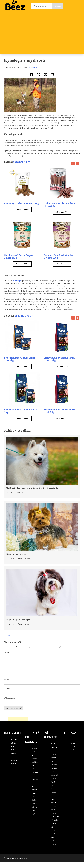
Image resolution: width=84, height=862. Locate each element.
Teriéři (53, 782)
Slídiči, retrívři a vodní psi (54, 833)
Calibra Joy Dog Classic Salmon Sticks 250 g (59, 204)
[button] (31, 75)
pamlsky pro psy (21, 161)
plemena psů (10, 635)
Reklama (14, 764)
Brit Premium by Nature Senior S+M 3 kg (19, 359)
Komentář (8, 652)
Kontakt (14, 760)
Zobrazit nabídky (22, 209)
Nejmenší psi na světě (16, 554)
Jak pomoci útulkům (34, 758)
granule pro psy (24, 315)
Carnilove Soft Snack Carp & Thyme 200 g (18, 256)
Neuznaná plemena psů (54, 792)
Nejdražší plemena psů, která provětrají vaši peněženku (32, 488)
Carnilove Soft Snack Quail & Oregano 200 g (58, 256)
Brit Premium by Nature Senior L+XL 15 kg (59, 359)
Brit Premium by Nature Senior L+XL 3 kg (59, 410)
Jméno (7, 679)
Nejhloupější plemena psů (18, 619)
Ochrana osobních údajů (14, 753)
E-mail (7, 689)
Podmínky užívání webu (14, 743)
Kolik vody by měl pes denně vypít (34, 807)
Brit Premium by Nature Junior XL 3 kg (21, 410)
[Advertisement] (42, 31)
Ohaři (53, 785)
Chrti (52, 799)
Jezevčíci (54, 803)
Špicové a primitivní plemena (54, 775)
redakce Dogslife (33, 68)
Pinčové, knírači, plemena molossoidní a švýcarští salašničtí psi (55, 816)
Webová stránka (9, 698)
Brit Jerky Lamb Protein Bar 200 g (21, 203)
